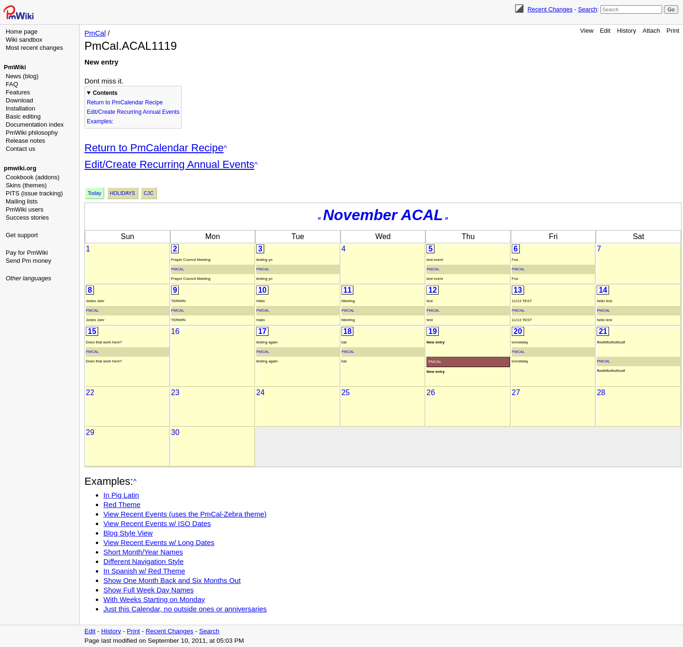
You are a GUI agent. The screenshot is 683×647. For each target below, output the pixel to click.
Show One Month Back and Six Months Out (171, 580)
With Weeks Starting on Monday (154, 599)
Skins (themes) (26, 185)
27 (516, 392)
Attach (651, 30)
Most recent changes (34, 47)
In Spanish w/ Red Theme (144, 571)
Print (672, 30)
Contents (105, 93)
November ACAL (383, 214)
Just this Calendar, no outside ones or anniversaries (185, 609)
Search (587, 9)
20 (518, 331)
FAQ (12, 84)
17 (262, 331)
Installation (20, 108)
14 (603, 290)
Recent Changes (549, 9)
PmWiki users (24, 209)
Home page (21, 31)
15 (92, 331)
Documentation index (35, 124)
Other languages (28, 278)
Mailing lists (21, 201)
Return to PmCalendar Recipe (125, 102)
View (586, 30)
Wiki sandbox (24, 39)
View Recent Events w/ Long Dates (158, 542)
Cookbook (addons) (32, 177)
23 (175, 392)
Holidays (122, 193)
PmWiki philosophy (32, 132)
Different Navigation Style (143, 561)
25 (346, 392)
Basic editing (23, 116)
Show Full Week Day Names (148, 590)
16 (175, 331)
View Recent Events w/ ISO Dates (157, 523)
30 (175, 432)
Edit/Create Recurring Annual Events (133, 112)
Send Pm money (28, 260)
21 (603, 331)
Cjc (149, 193)
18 (347, 331)
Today (94, 193)
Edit (605, 30)
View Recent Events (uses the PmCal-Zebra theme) (185, 514)
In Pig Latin (121, 495)
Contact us (20, 148)
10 (262, 290)
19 (432, 331)
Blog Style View (128, 533)
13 (518, 290)
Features (18, 92)
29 (90, 432)
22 (90, 392)
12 (432, 290)
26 (430, 392)
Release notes (25, 140)
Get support (22, 235)
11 (347, 290)
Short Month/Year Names (143, 552)
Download (19, 100)
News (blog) (22, 76)
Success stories (27, 217)
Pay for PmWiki (27, 252)
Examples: (100, 121)
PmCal (95, 33)
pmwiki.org (20, 168)
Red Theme (121, 504)
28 (601, 392)
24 (260, 392)
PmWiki (15, 67)
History (626, 30)
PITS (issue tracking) (34, 193)
